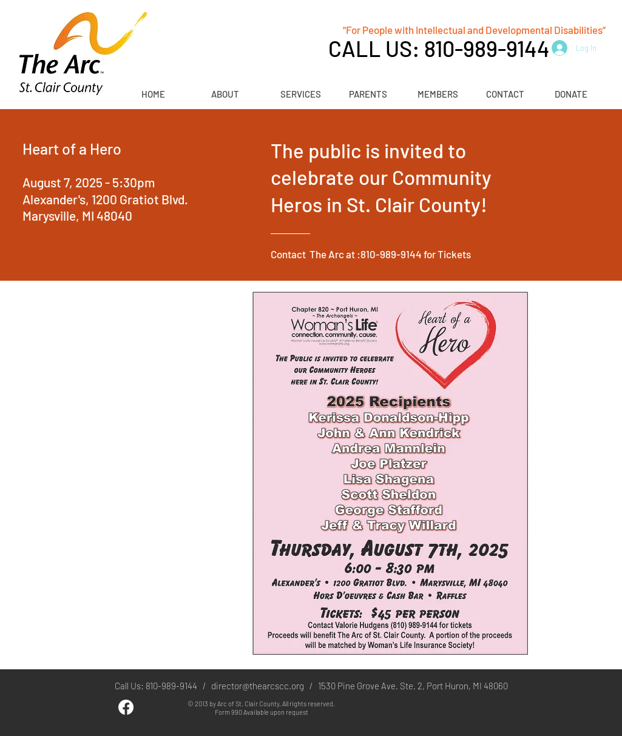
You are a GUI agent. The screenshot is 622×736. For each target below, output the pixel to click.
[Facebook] (126, 707)
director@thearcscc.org (257, 685)
